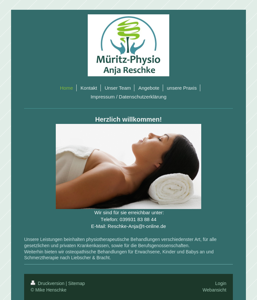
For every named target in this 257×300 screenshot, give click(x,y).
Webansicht (214, 289)
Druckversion (48, 283)
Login (220, 283)
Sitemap (76, 283)
